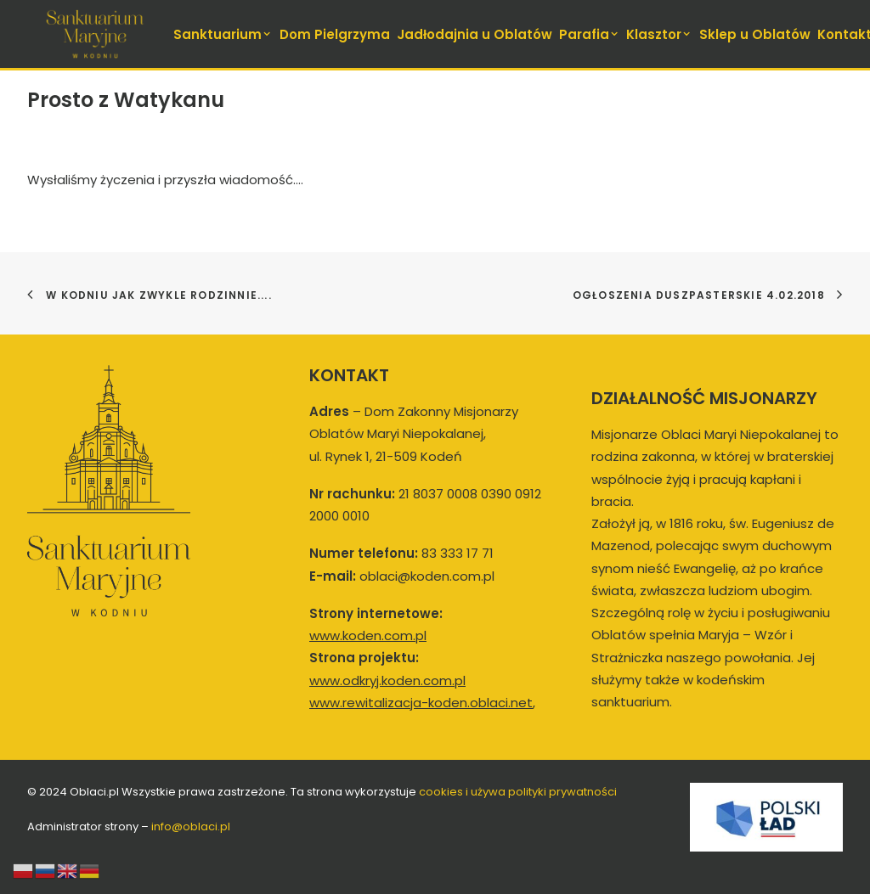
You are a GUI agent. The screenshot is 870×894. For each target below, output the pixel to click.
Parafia (589, 34)
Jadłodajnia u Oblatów (474, 34)
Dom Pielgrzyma (335, 34)
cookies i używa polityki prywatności (518, 792)
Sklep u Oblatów (755, 34)
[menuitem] (223, 34)
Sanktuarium (223, 34)
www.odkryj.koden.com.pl (387, 680)
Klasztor (659, 34)
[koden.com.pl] (94, 33)
